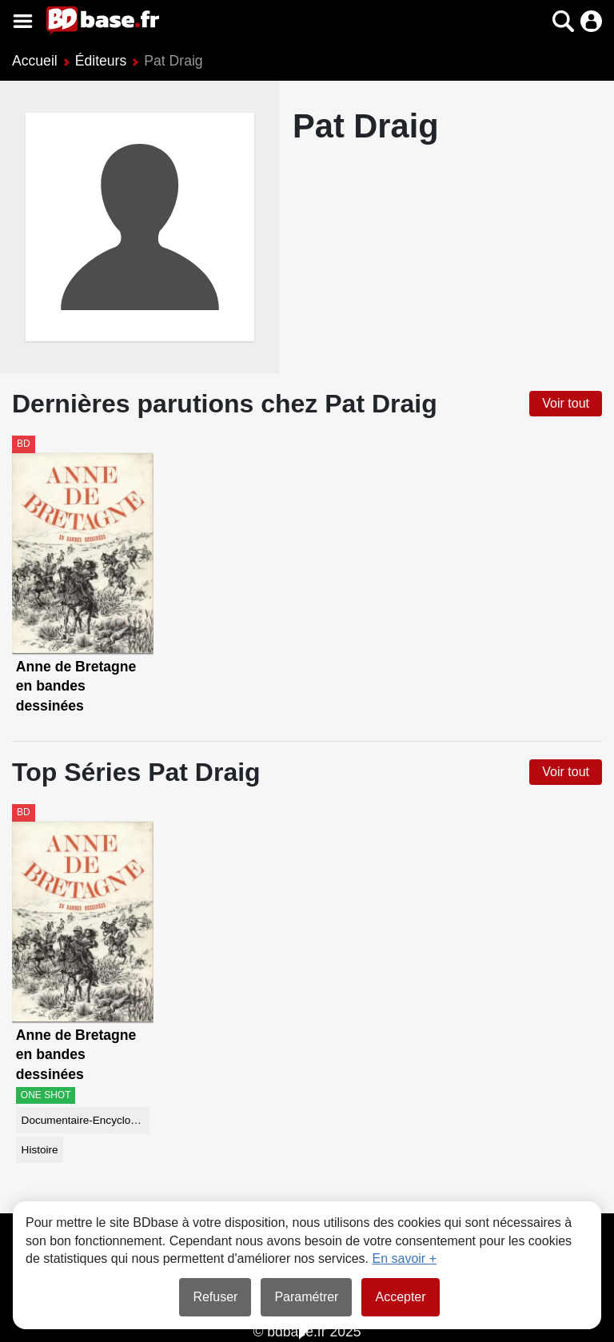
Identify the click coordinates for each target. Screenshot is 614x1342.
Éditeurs (101, 61)
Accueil (35, 61)
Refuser (215, 1297)
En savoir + (405, 1258)
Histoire (40, 1150)
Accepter (400, 1297)
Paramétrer (306, 1297)
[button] (563, 21)
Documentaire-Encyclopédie (86, 1120)
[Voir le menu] (23, 21)
